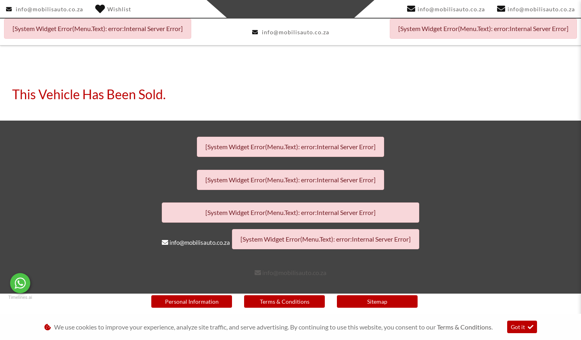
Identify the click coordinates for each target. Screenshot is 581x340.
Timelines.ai (20, 297)
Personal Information (192, 301)
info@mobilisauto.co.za (49, 9)
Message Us (60, 283)
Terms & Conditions (284, 301)
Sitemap (377, 301)
